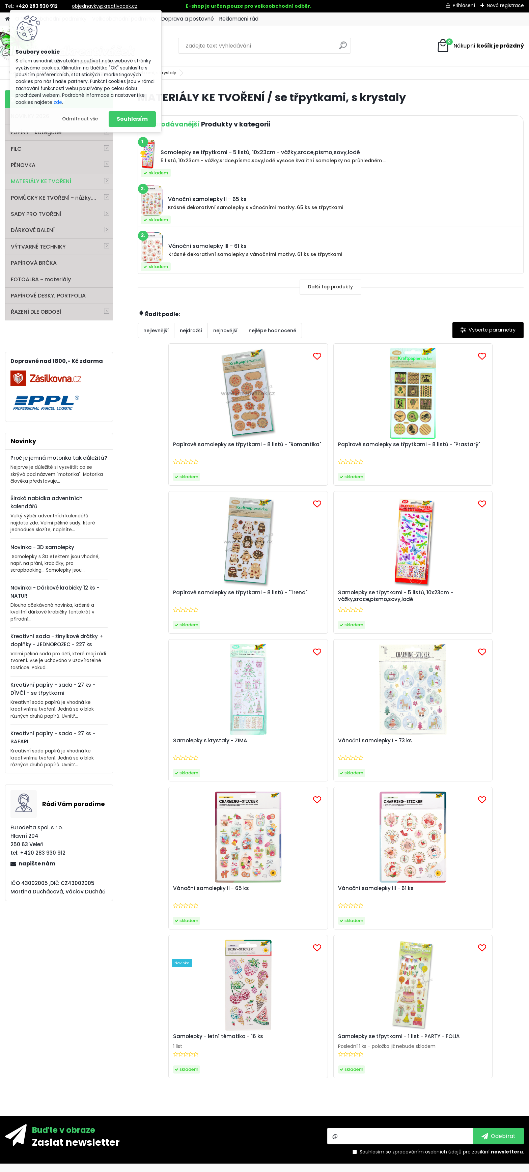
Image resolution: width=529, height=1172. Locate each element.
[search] (343, 48)
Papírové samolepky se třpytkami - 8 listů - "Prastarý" (281, 450)
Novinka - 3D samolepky (42, 547)
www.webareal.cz (291, 1165)
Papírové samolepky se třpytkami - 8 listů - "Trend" (374, 450)
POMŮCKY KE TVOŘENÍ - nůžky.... (53, 198)
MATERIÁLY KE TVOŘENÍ (41, 181)
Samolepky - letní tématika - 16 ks (279, 752)
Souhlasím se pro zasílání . (442, 947)
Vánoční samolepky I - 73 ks (278, 598)
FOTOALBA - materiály (41, 279)
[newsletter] (498, 932)
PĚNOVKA (23, 165)
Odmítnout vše (80, 119)
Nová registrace (505, 5)
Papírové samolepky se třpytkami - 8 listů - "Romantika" (175, 451)
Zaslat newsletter (76, 938)
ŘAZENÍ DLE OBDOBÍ (36, 312)
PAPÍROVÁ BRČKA (34, 263)
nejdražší (191, 330)
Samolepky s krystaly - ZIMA (182, 598)
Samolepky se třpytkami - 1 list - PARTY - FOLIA (378, 749)
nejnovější (225, 330)
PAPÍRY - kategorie (36, 132)
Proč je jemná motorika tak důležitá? (58, 457)
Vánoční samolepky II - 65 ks (376, 598)
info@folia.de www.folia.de (47, 1115)
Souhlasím (132, 119)
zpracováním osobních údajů (427, 947)
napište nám (37, 863)
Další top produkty (330, 287)
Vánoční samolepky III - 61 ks (472, 598)
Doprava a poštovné (187, 18)
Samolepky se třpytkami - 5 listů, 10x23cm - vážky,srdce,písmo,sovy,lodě (472, 451)
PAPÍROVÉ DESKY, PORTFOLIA (48, 295)
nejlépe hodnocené (272, 330)
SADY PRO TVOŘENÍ (36, 214)
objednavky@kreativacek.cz (104, 6)
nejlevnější (156, 330)
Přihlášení (464, 5)
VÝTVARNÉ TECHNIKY (38, 247)
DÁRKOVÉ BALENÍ (33, 230)
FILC (16, 149)
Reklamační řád (238, 18)
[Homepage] (7, 19)
